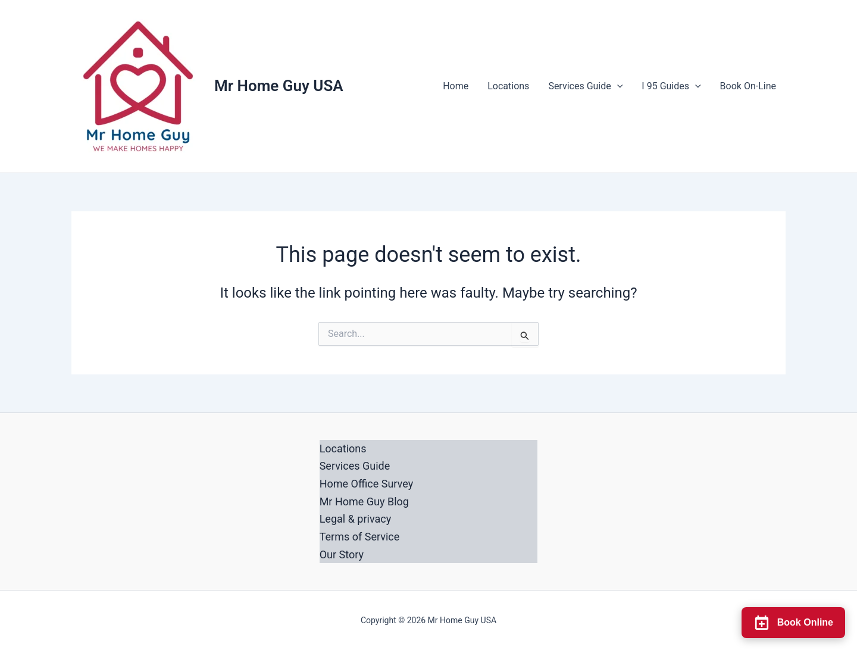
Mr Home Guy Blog (364, 501)
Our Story (342, 554)
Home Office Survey (367, 483)
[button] (617, 86)
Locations (508, 86)
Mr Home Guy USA (278, 86)
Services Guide (585, 86)
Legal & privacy (356, 518)
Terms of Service (360, 536)
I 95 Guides (671, 86)
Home (455, 86)
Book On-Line (748, 86)
